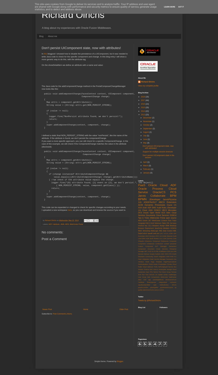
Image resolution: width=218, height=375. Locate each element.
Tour (143, 274)
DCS (140, 213)
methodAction (164, 285)
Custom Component (145, 246)
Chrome (169, 238)
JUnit (152, 223)
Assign (162, 225)
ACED (171, 233)
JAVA (62, 224)
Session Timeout (143, 269)
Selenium (157, 223)
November (147, 121)
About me (52, 36)
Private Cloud (171, 264)
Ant (161, 236)
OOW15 (157, 210)
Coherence (148, 241)
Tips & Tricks (143, 218)
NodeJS (157, 254)
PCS (173, 192)
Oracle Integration (159, 256)
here (70, 210)
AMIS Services (150, 236)
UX (156, 274)
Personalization (143, 264)
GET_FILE (147, 251)
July (145, 136)
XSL (167, 223)
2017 (143, 100)
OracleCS (159, 192)
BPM (173, 195)
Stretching (146, 231)
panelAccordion (143, 287)
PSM (167, 256)
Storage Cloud (171, 269)
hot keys (173, 223)
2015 (143, 107)
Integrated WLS (144, 223)
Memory (140, 254)
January (146, 173)
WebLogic (154, 231)
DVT (156, 246)
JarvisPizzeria (169, 199)
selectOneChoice (148, 290)
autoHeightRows (158, 279)
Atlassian (170, 236)
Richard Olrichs (73, 15)
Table (164, 223)
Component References (161, 241)
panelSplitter (154, 287)
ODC (162, 254)
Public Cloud (142, 267)
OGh (166, 254)
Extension (171, 202)
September (148, 129)
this (45, 54)
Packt (147, 262)
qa (175, 287)
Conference (159, 244)
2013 (143, 115)
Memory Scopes (149, 254)
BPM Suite (145, 238)
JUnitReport (163, 251)
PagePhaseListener (170, 262)
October (146, 125)
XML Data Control (165, 231)
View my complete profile (148, 86)
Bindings (173, 225)
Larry (172, 251)
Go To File (155, 251)
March (146, 166)
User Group (142, 277)
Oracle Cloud (157, 185)
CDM (164, 238)
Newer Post (47, 309)
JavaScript (158, 228)
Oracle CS (171, 205)
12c (140, 202)
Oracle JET (147, 220)
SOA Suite (142, 208)
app (149, 279)
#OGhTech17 (150, 202)
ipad (155, 285)
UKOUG (151, 274)
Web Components (153, 277)
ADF (50, 224)
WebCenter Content (159, 220)
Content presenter (170, 244)
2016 (143, 104)
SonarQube (162, 269)
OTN (169, 254)
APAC (157, 236)
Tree (146, 274)
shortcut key (142, 225)
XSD (144, 279)
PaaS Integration (143, 259)
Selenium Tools (152, 267)
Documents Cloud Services (157, 215)
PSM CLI (173, 256)
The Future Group (165, 272)
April (145, 162)
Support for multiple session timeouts (158, 152)
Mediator (166, 228)
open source (171, 218)
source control (159, 290)
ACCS (166, 233)
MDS (67, 224)
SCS (163, 213)
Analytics (155, 225)
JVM (168, 251)
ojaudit (150, 233)
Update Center (163, 274)
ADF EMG (151, 208)
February (147, 169)
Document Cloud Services (158, 249)
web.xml (156, 233)
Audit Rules (161, 208)
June (145, 139)
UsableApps (172, 274)
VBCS (164, 210)
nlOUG (174, 285)
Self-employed (162, 267)
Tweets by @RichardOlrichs (149, 300)
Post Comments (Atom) (62, 314)
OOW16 (173, 228)
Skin (151, 269)
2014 (143, 111)
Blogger (120, 361)
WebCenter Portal (76, 224)
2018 (143, 97)
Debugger (163, 246)
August (146, 132)
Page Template (156, 262)
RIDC (140, 231)
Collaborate (157, 195)
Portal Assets (153, 264)
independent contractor (167, 282)
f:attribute (56, 224)
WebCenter (164, 277)
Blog (41, 36)
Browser (141, 228)
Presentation (162, 264)
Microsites (172, 210)
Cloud (144, 210)
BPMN (142, 199)
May (145, 143)
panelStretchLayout (166, 287)
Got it (181, 7)
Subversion (141, 272)
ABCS (162, 202)
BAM (167, 225)
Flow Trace (172, 220)
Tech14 (155, 272)
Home (85, 309)
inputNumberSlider (144, 285)
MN (175, 251)
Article (164, 236)
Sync (147, 272)
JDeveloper (154, 199)
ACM (140, 205)
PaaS (141, 185)
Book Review (154, 238)
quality (140, 290)
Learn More (169, 7)
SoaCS (155, 269)
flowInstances (151, 282)
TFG (151, 272)
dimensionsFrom (170, 279)
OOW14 (173, 215)
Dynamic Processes (155, 205)
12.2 (149, 225)
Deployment (149, 228)
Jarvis (142, 195)
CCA (160, 238)
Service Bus (172, 267)
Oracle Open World (151, 213)
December (147, 118)
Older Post (123, 309)
